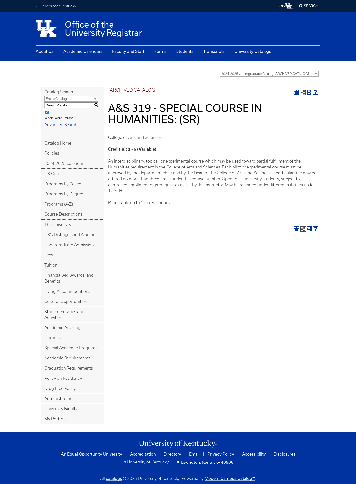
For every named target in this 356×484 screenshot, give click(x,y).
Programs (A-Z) (58, 204)
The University (57, 224)
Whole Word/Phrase (58, 118)
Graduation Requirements (68, 368)
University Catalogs (252, 51)
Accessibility (254, 454)
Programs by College (64, 184)
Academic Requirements (67, 358)
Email (194, 454)
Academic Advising (62, 327)
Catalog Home (57, 143)
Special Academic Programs (70, 348)
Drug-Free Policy (60, 388)
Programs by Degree (63, 194)
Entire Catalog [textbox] (56, 99)
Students (184, 51)
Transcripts (213, 51)
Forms (160, 51)
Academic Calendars (82, 51)
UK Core (52, 173)
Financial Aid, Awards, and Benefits (69, 278)
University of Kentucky (58, 6)
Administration (58, 398)
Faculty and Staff (128, 51)
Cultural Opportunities (65, 301)
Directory (172, 454)
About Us (44, 51)
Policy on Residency (63, 378)
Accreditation (143, 454)
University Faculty (60, 408)
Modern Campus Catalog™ (230, 478)
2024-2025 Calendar (63, 163)
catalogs (114, 478)
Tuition (51, 265)
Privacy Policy (220, 454)
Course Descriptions (63, 214)
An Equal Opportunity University (91, 454)
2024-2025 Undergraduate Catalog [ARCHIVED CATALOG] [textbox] (265, 74)
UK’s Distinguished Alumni (69, 234)
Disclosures (284, 454)
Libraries (52, 338)
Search (311, 6)
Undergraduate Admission (69, 245)
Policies (51, 153)
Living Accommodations (67, 291)
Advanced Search (60, 124)
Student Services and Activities (64, 314)
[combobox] (269, 74)
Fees (48, 255)
